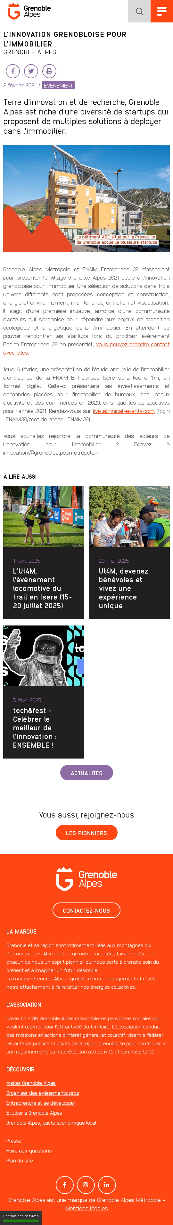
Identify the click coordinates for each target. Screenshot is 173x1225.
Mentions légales (86, 1207)
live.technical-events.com (124, 410)
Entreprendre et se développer (41, 1103)
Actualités (86, 772)
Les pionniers (86, 832)
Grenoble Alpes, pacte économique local (51, 1123)
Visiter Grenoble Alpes (31, 1083)
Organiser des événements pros (42, 1093)
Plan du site (19, 1160)
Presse (13, 1140)
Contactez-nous (86, 910)
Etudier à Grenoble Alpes (34, 1113)
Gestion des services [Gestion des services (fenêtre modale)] (21, 1218)
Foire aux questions (29, 1150)
